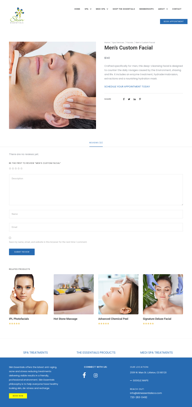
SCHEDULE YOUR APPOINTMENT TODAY (127, 86)
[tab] (96, 143)
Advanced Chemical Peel (113, 318)
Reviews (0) (96, 142)
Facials (129, 42)
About (161, 9)
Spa (86, 9)
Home (77, 9)
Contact (177, 9)
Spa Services (118, 42)
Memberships (147, 9)
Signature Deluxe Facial (157, 318)
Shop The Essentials (124, 9)
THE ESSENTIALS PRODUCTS (95, 352)
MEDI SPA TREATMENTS (156, 352)
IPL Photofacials (19, 318)
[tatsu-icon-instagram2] (96, 375)
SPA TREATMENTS (35, 352)
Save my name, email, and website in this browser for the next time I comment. (48, 242)
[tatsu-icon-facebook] (85, 375)
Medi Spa (100, 9)
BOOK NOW (18, 396)
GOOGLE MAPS (140, 380)
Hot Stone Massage (65, 318)
